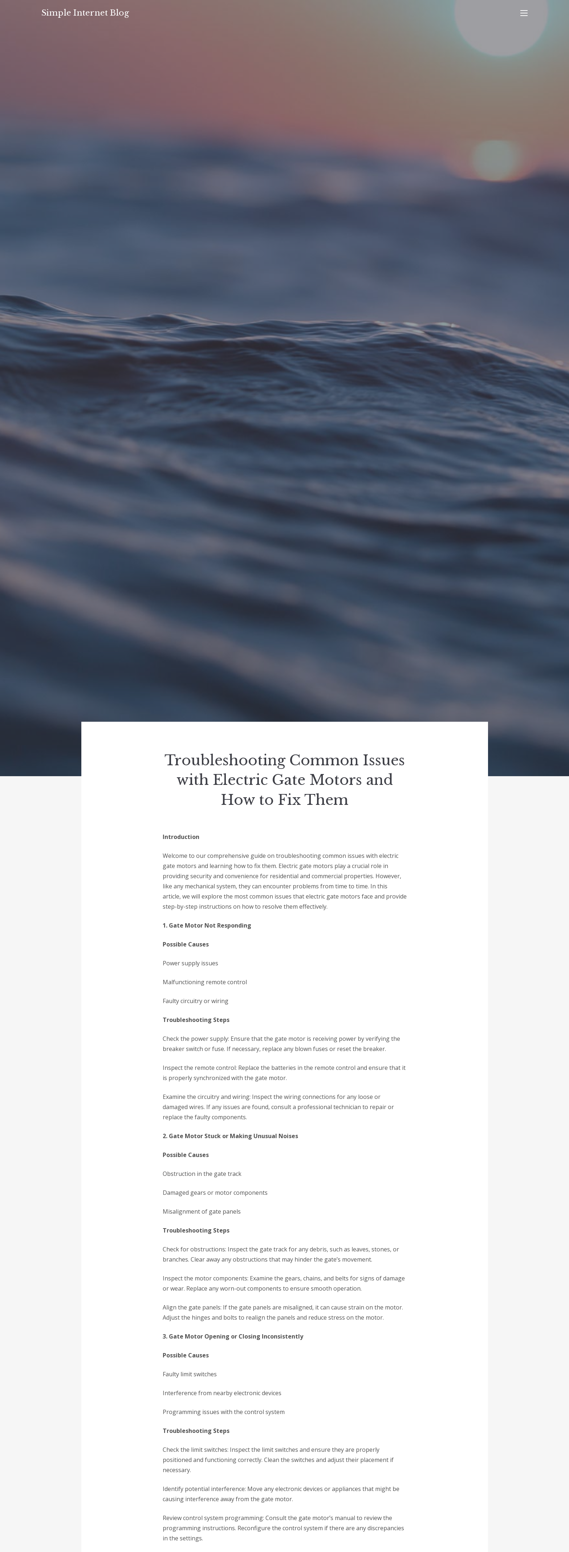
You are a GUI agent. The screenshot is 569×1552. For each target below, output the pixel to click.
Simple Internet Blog (85, 13)
